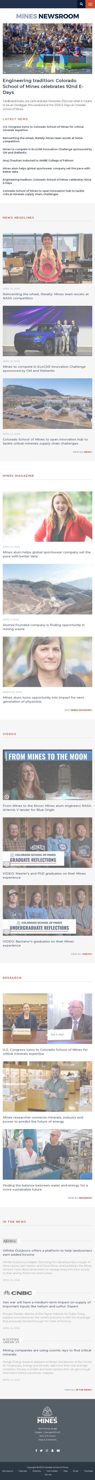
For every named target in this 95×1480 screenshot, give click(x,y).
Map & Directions (47, 1439)
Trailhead (88, 1471)
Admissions (7, 1471)
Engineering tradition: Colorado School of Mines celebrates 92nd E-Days (43, 86)
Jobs (65, 1471)
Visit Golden (52, 1471)
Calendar (23, 1471)
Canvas (48, 1474)
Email (75, 1471)
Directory (36, 1471)
